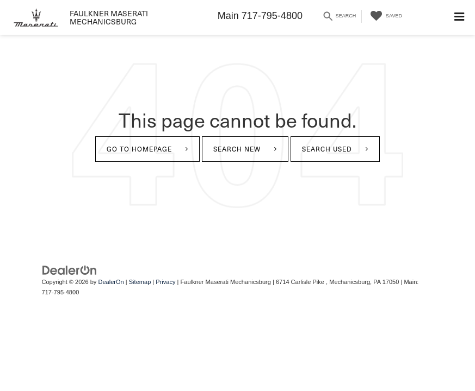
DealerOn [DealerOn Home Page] (111, 282)
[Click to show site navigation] (459, 17)
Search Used (327, 148)
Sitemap (140, 282)
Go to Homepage (139, 148)
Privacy (165, 282)
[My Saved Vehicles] (384, 16)
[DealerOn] (69, 270)
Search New (237, 148)
